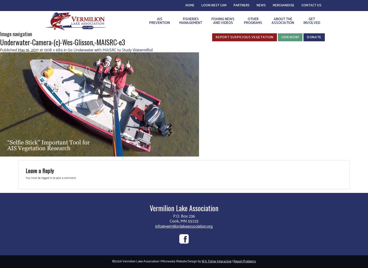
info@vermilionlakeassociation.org (184, 226)
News (261, 5)
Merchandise (283, 5)
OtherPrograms (253, 21)
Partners (241, 5)
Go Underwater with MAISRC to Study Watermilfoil (110, 50)
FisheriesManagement (190, 21)
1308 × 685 (53, 50)
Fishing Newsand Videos (222, 21)
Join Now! (290, 37)
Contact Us (311, 5)
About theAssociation (283, 21)
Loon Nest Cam (213, 5)
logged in (47, 178)
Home (189, 5)
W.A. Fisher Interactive (216, 261)
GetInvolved (311, 21)
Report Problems (245, 261)
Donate (314, 37)
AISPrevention (159, 21)
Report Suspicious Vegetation (244, 37)
